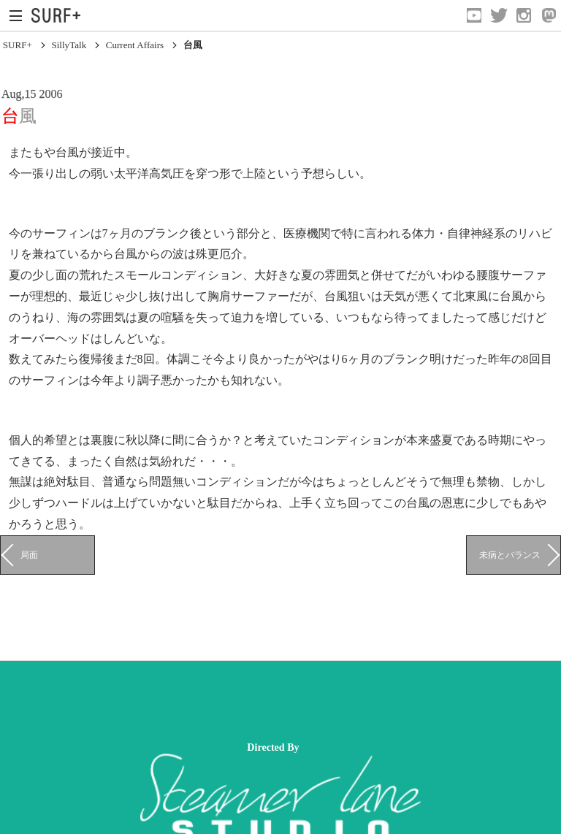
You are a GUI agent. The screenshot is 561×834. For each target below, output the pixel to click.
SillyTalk (68, 44)
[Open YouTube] (474, 15)
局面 (29, 555)
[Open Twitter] (499, 15)
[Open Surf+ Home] (59, 15)
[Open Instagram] (524, 15)
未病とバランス (510, 555)
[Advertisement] (266, 701)
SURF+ (17, 44)
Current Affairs (135, 44)
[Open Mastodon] (548, 15)
